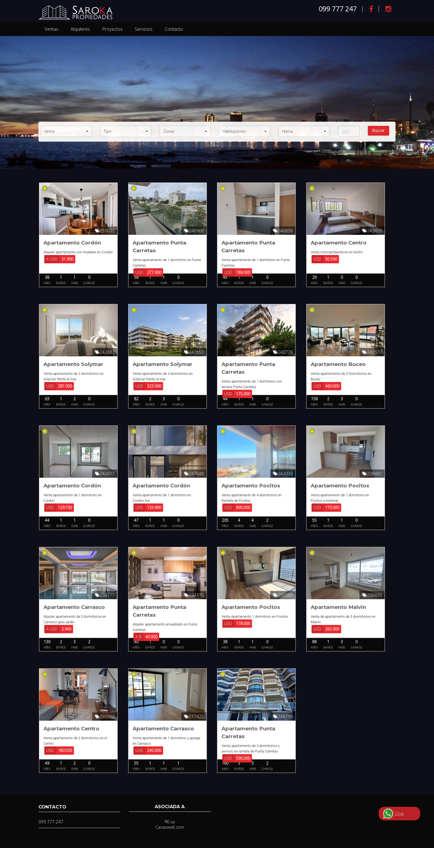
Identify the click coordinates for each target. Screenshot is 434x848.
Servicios (144, 29)
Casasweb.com (170, 827)
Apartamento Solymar (73, 365)
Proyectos (112, 29)
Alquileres (80, 29)
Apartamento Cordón (72, 243)
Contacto (174, 29)
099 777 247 (338, 8)
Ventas (51, 29)
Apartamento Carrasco (74, 610)
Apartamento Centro (341, 243)
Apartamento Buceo (340, 365)
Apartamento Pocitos (252, 488)
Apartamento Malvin (340, 610)
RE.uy (170, 821)
